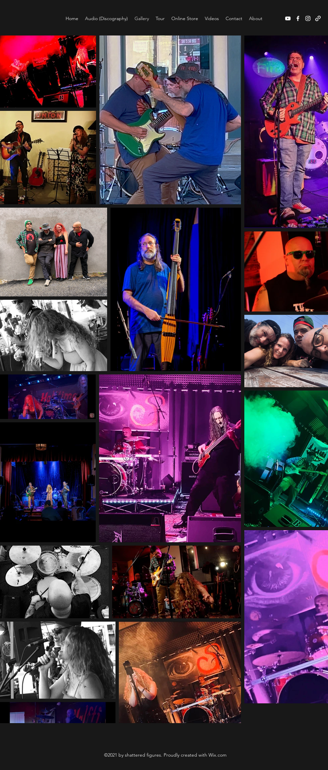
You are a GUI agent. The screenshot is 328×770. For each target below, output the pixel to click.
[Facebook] (298, 18)
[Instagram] (308, 18)
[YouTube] (287, 18)
